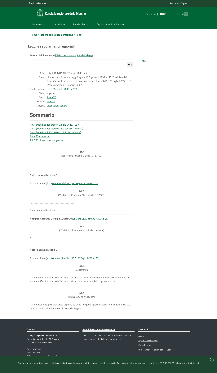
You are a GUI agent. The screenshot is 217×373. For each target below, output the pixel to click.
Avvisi (141, 336)
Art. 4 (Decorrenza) (40, 136)
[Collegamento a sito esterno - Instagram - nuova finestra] (161, 13)
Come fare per (145, 345)
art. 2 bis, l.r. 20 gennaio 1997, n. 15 (89, 219)
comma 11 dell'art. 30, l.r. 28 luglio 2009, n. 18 (75, 258)
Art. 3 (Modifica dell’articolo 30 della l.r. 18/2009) (55, 132)
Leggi (143, 60)
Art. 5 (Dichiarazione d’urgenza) (46, 140)
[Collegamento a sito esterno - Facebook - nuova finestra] (154, 13)
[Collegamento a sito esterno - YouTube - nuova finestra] (157, 13)
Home (34, 35)
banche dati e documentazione (57, 35)
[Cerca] (184, 14)
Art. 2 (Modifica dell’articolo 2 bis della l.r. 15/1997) (56, 128)
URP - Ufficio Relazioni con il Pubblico (156, 349)
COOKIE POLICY (167, 363)
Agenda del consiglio (147, 340)
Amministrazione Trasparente (98, 329)
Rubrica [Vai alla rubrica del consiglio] (174, 3)
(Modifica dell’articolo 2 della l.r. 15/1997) (81, 153)
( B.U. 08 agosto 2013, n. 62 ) (62, 89)
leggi (79, 35)
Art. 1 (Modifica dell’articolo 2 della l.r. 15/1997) (55, 125)
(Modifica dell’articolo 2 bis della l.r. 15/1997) (81, 193)
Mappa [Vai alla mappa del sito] (183, 3)
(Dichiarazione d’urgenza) (81, 295)
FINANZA (51, 97)
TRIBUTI (51, 101)
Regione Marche (37, 3)
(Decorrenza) (81, 268)
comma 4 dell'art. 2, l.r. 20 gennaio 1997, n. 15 (75, 183)
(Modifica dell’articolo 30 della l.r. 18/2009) (81, 228)
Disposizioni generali (57, 105)
